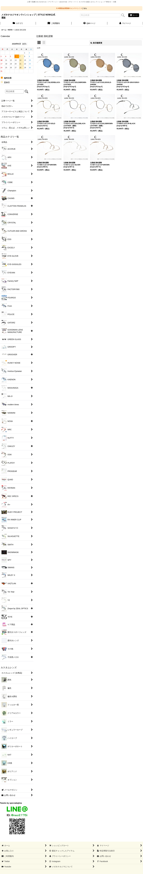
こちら (84, 8)
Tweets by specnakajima (11, 803)
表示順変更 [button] (96, 43)
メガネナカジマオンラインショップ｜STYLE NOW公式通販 (28, 16)
